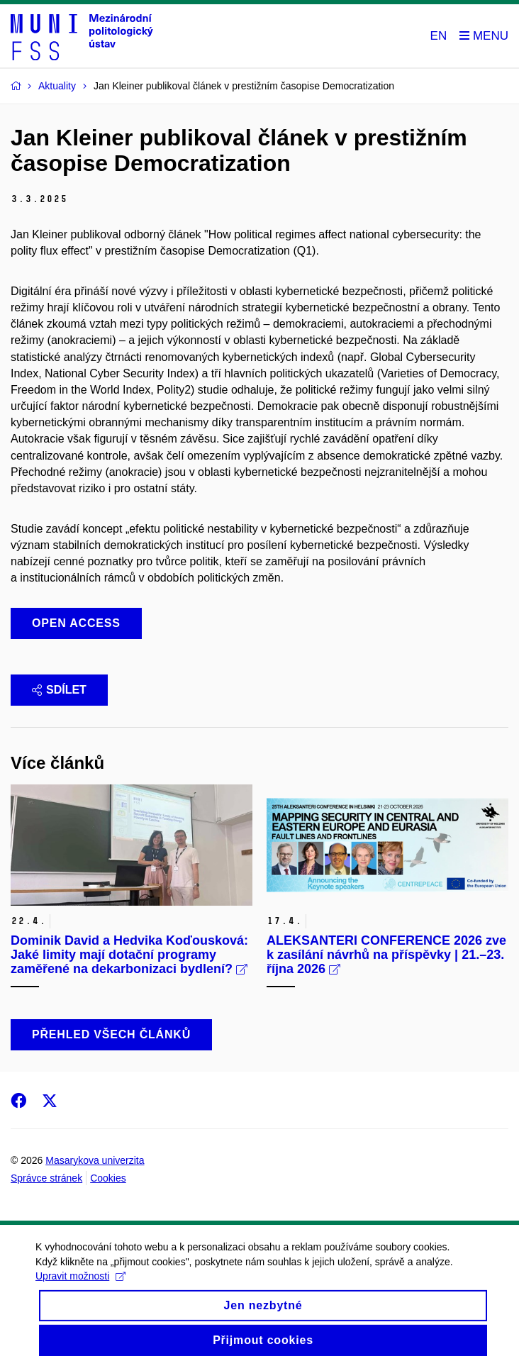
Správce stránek (46, 1178)
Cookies (108, 1178)
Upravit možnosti (80, 1288)
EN (438, 36)
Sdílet (59, 690)
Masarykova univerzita (94, 1160)
